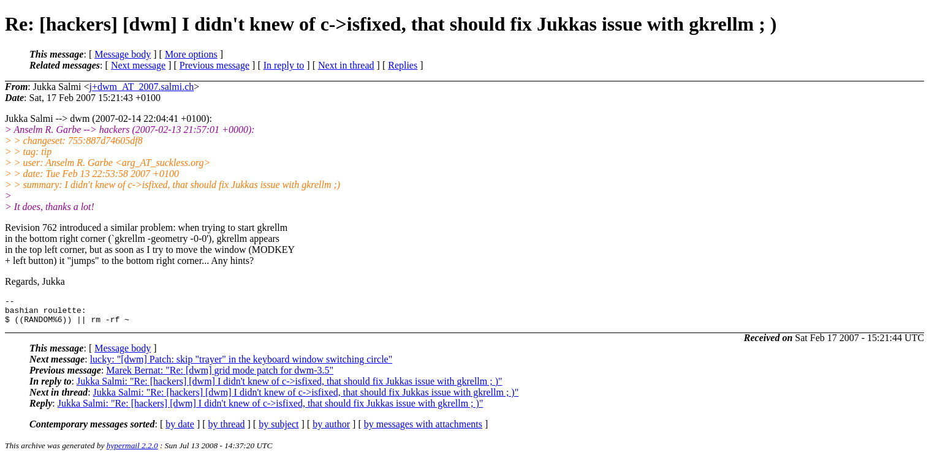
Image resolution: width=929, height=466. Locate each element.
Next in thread (346, 65)
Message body (122, 54)
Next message (138, 65)
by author (331, 429)
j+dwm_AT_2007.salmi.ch (141, 86)
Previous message (214, 65)
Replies (402, 65)
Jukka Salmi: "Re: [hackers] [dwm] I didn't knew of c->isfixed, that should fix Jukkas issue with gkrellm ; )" (289, 386)
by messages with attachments (423, 429)
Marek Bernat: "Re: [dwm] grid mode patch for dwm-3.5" (219, 375)
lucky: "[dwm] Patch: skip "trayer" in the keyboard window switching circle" (241, 364)
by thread (226, 429)
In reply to (284, 65)
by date (179, 429)
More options (191, 54)
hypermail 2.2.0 (132, 451)
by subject (278, 429)
